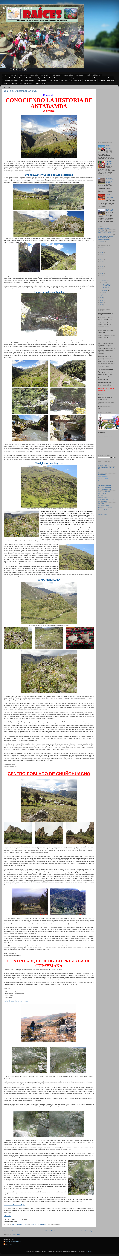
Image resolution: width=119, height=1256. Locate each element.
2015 (101, 271)
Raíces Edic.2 (34, 75)
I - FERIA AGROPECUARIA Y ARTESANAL (110, 196)
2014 (101, 273)
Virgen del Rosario (103, 483)
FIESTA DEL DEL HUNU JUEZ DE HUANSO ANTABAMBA (106, 233)
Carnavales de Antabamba (26, 78)
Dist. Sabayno (54, 80)
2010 (101, 300)
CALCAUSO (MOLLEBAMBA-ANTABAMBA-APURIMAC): (110, 180)
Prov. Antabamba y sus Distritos (103, 78)
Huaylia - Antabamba (10, 78)
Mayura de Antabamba (44, 78)
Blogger (90, 1251)
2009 (101, 302)
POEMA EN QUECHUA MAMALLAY (109, 163)
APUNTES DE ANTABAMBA (109, 210)
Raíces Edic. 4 (57, 75)
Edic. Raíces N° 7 (103, 478)
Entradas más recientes (12, 1231)
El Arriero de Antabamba (61, 78)
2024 (101, 252)
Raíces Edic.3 (45, 75)
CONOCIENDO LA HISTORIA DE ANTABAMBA (20, 91)
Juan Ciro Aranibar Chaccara (13, 1241)
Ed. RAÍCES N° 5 (102, 474)
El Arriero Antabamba (104, 481)
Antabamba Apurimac (104, 228)
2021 (101, 257)
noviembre (104, 280)
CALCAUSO (101, 230)
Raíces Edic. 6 (80, 75)
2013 (101, 275)
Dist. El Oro (64, 80)
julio (103, 295)
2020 (101, 259)
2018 (101, 264)
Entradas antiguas (87, 1231)
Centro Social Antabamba (106, 80)
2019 (101, 261)
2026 (101, 247)
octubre (104, 282)
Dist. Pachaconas (76, 80)
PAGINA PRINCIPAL (10, 75)
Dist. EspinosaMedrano (27, 80)
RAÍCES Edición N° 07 (94, 75)
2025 (101, 250)
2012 (101, 278)
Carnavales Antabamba (104, 487)
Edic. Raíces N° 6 (103, 476)
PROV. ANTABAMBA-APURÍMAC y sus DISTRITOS (106, 498)
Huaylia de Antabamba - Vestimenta (109, 147)
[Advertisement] (106, 112)
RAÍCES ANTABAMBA (16, 8)
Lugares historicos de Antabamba (104, 240)
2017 (101, 266)
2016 (101, 268)
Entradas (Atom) (15, 1234)
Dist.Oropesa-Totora (90, 80)
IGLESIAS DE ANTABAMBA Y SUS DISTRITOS (106, 236)
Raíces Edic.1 (23, 75)
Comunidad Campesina (10, 83)
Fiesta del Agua (40, 83)
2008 (101, 304)
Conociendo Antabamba (11, 80)
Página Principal (51, 1231)
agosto (103, 292)
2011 (101, 297)
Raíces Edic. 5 (68, 75)
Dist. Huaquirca (42, 80)
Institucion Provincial (26, 83)
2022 (101, 254)
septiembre (105, 290)
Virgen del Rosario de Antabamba (81, 78)
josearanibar (8, 1244)
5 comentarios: (42, 1224)
